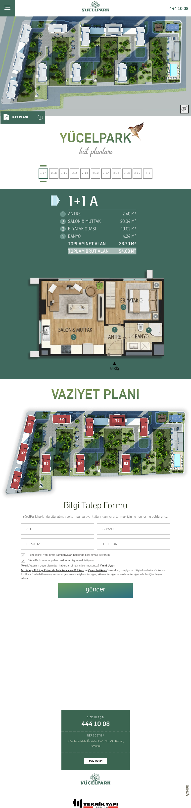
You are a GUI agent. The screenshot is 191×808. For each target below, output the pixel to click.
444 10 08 (179, 8)
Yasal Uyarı (107, 565)
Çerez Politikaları (97, 570)
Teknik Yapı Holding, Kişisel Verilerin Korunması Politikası (52, 570)
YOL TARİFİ (95, 760)
